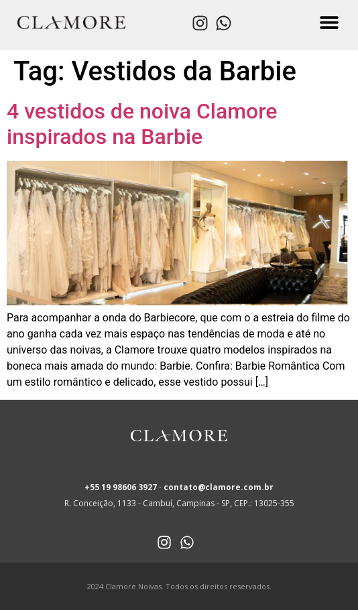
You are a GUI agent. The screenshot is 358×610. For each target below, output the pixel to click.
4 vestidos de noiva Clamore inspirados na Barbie (142, 123)
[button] (329, 22)
